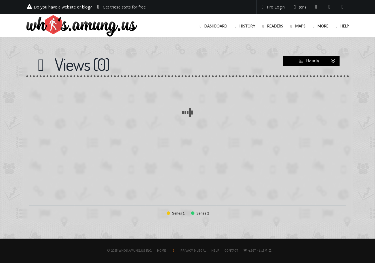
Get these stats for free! (125, 7)
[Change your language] (299, 7)
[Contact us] (343, 7)
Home (161, 251)
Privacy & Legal (193, 251)
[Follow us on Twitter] (316, 7)
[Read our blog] (329, 7)
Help (215, 251)
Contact (231, 251)
